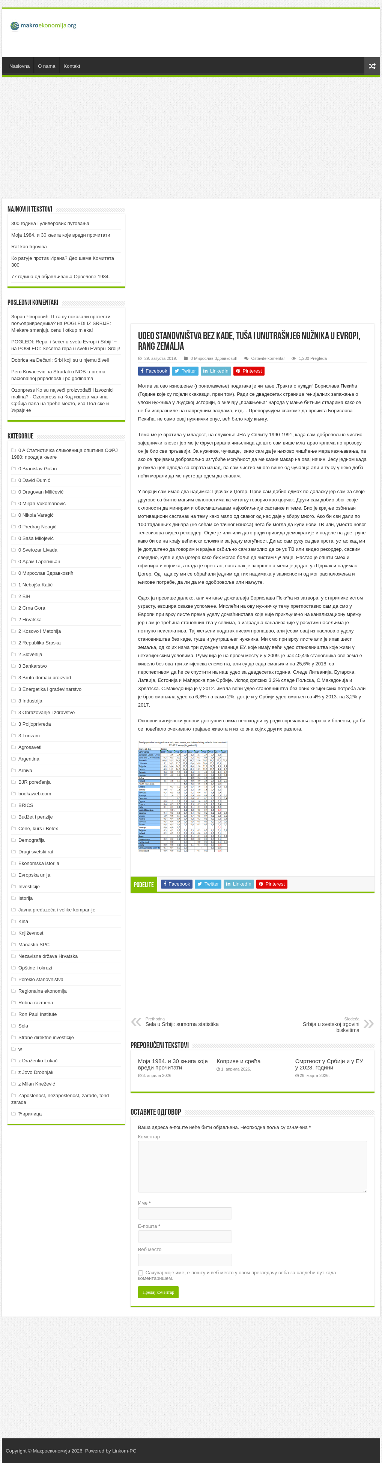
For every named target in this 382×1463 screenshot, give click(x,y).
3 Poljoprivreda (34, 724)
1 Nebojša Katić (35, 585)
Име (144, 1203)
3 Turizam (29, 735)
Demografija (31, 840)
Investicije (29, 886)
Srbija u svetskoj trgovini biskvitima (321, 1025)
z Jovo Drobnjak (35, 1072)
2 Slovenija (30, 654)
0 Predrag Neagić (37, 526)
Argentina (28, 759)
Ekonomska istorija (38, 863)
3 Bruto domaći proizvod (44, 677)
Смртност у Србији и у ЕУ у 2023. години (329, 1064)
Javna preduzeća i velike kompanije (56, 910)
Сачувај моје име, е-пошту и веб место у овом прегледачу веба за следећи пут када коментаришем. (237, 1275)
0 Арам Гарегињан (39, 561)
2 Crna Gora (31, 608)
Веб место (150, 1249)
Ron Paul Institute (37, 1014)
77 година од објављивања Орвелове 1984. (60, 276)
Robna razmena (35, 1002)
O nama (46, 66)
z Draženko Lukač (37, 1060)
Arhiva (25, 770)
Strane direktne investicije (46, 1037)
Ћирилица (30, 1114)
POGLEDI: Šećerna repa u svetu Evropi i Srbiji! (69, 348)
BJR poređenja (34, 782)
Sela (23, 1026)
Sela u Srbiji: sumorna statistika (184, 1022)
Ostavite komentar (268, 358)
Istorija (25, 898)
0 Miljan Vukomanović (42, 503)
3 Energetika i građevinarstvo (49, 689)
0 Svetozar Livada (37, 550)
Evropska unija (34, 875)
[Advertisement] (237, 33)
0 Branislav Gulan (37, 468)
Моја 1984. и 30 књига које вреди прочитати (173, 1064)
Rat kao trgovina (29, 246)
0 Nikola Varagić (36, 515)
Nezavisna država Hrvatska (48, 956)
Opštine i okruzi (35, 968)
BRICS (25, 805)
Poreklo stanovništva (40, 979)
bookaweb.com (34, 793)
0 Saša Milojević (36, 538)
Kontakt (72, 66)
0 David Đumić (34, 480)
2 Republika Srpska (39, 643)
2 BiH (24, 596)
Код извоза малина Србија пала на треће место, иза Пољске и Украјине (60, 403)
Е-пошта (149, 1226)
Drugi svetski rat (35, 852)
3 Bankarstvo (32, 666)
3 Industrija (30, 701)
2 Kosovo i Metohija (39, 631)
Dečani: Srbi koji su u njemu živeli (72, 360)
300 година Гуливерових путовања (50, 223)
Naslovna (19, 66)
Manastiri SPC (34, 944)
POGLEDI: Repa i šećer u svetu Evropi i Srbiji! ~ (64, 341)
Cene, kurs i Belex (38, 828)
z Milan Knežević (36, 1084)
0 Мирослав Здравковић (214, 358)
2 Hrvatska (30, 619)
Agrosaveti (29, 747)
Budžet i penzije (35, 817)
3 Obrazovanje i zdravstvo (46, 712)
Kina (23, 921)
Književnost (30, 933)
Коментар (149, 1136)
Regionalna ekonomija (42, 991)
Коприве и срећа (238, 1061)
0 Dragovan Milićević (40, 492)
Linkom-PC (124, 1451)
